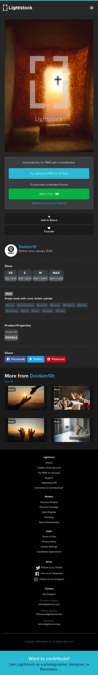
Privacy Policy (49, 541)
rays (35, 310)
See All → (11, 381)
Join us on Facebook (52, 573)
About (49, 462)
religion (68, 305)
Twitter (36, 359)
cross (60, 310)
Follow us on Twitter (51, 567)
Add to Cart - (49, 194)
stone (55, 305)
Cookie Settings (49, 546)
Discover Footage (49, 507)
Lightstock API (49, 482)
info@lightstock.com (49, 604)
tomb (82, 305)
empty (47, 310)
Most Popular (49, 512)
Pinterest (55, 359)
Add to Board (49, 218)
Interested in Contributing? (49, 487)
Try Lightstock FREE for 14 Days (49, 173)
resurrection (25, 305)
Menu (92, 8)
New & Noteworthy (49, 522)
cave (10, 305)
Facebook (15, 359)
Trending (49, 517)
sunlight (12, 310)
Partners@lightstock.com (49, 614)
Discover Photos (49, 502)
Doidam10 (27, 247)
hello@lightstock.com (49, 624)
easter (42, 305)
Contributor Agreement (49, 551)
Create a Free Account (49, 467)
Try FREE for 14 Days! (49, 472)
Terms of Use (49, 536)
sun (24, 310)
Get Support (49, 594)
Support (49, 477)
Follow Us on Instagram (51, 579)
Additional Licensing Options (49, 203)
